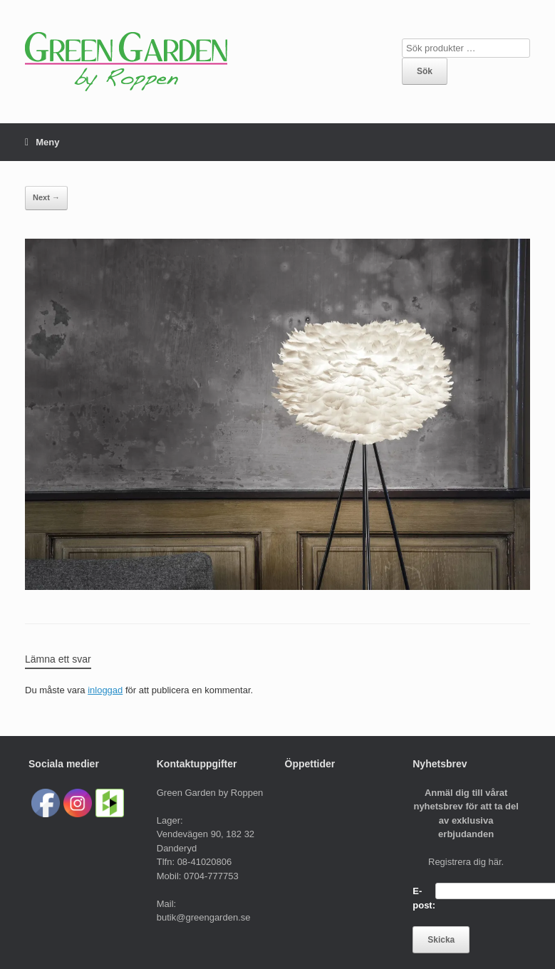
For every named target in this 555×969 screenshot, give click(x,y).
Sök (424, 71)
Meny (42, 142)
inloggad (105, 690)
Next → (46, 197)
